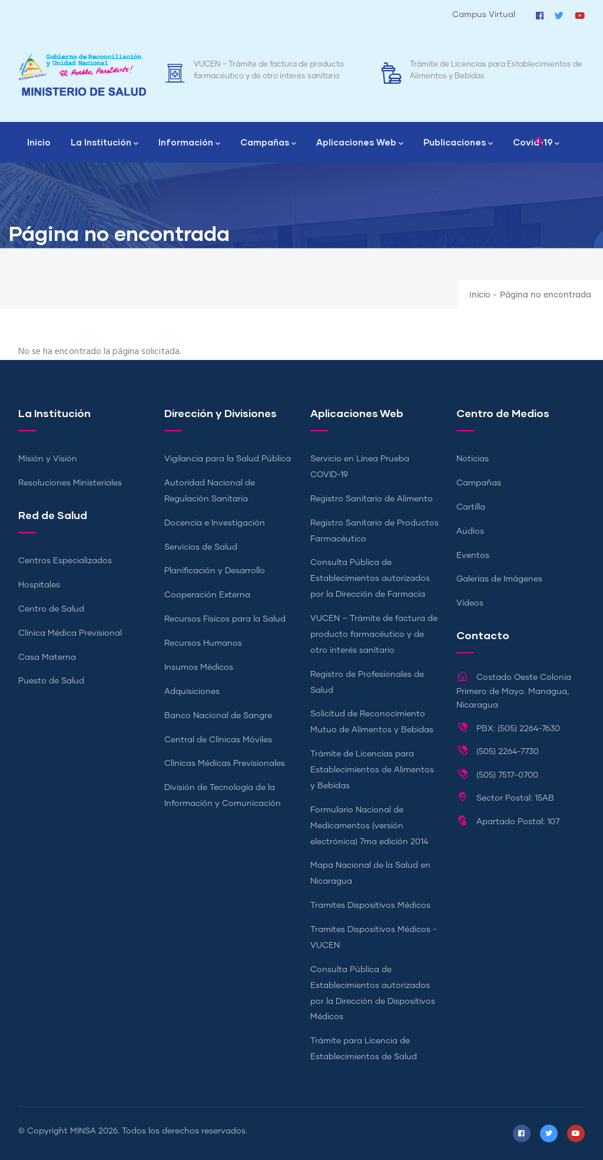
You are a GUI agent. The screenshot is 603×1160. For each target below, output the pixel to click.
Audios (470, 531)
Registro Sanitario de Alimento (371, 499)
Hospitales (39, 585)
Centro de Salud (51, 609)
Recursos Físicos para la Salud (225, 619)
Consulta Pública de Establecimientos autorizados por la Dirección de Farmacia (370, 578)
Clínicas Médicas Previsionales (224, 763)
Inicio (39, 142)
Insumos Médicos (198, 667)
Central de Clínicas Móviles (218, 740)
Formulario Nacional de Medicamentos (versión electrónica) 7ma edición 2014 (369, 826)
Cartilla (470, 507)
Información (189, 143)
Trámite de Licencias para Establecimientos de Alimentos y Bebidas (372, 770)
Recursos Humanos (203, 643)
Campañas (268, 143)
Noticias (472, 459)
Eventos (472, 555)
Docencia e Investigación (214, 523)
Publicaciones (458, 143)
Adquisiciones (192, 692)
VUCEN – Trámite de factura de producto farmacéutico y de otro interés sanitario (374, 634)
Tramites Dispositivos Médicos (370, 905)
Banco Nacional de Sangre (218, 716)
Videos (469, 603)
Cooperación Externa (207, 595)
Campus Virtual (483, 15)
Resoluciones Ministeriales (70, 483)
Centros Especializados (65, 561)
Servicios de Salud (200, 547)
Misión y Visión (47, 459)
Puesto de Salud (51, 681)
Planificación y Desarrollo (214, 571)
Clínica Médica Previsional (70, 633)
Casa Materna (47, 657)
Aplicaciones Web (359, 143)
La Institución (104, 143)
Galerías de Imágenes (499, 579)
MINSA (83, 1131)
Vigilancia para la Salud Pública (227, 459)
